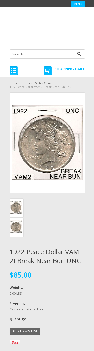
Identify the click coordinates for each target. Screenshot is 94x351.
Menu (78, 4)
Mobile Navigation (14, 70)
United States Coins (38, 83)
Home (14, 83)
